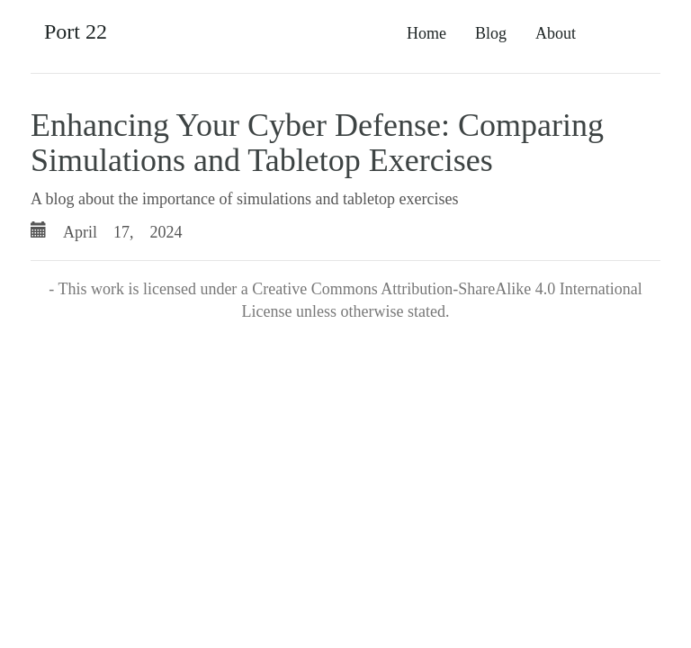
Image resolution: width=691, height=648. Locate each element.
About (555, 33)
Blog (491, 33)
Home (426, 33)
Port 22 (75, 31)
